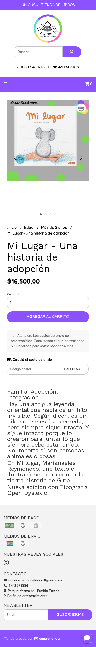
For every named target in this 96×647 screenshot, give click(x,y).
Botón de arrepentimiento (25, 596)
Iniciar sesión (65, 67)
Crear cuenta (31, 67)
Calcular (72, 369)
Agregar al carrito (48, 317)
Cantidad (13, 294)
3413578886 (16, 586)
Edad (29, 227)
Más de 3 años (54, 227)
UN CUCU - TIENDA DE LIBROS (48, 5)
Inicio (12, 227)
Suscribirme (70, 615)
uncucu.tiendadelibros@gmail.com (33, 580)
